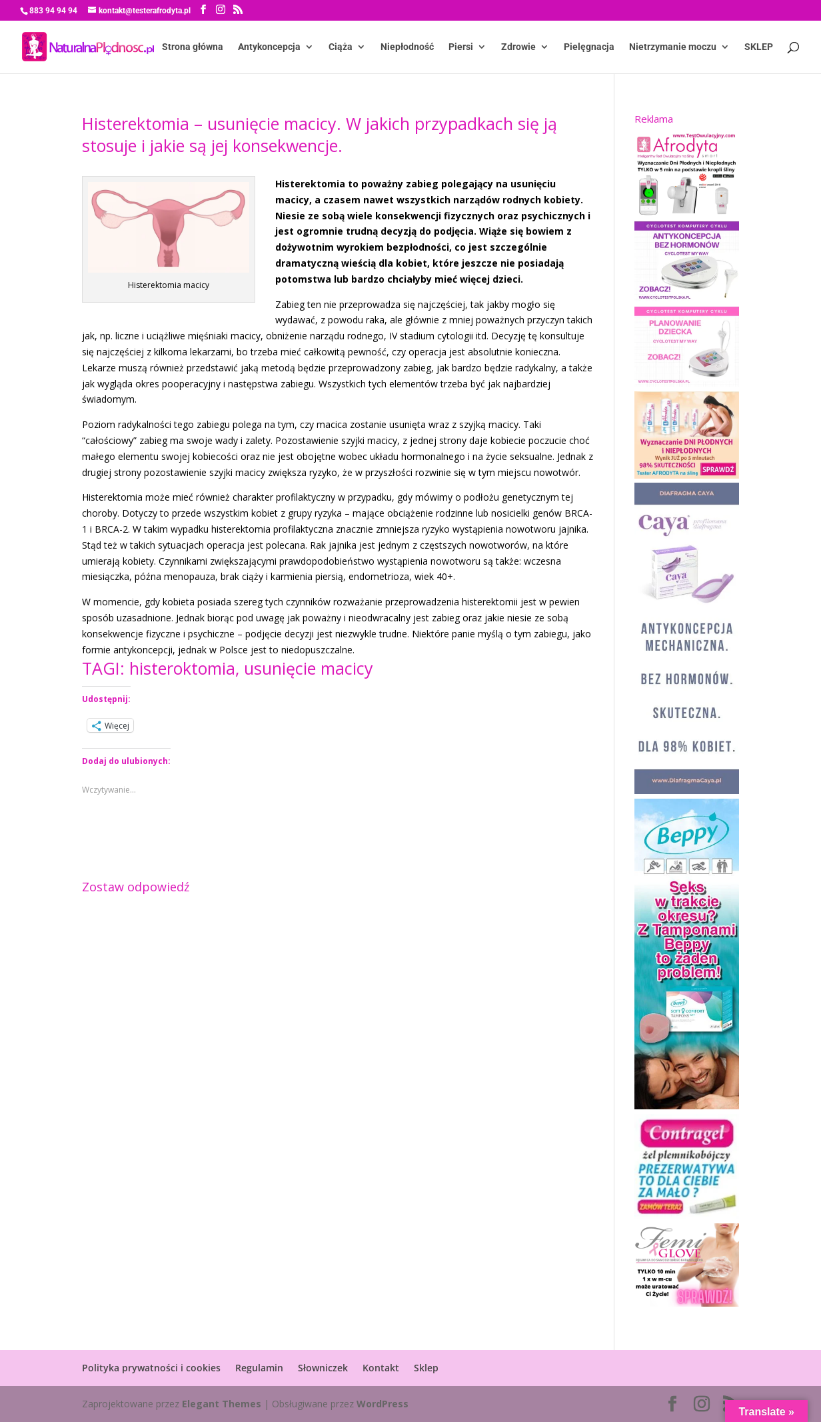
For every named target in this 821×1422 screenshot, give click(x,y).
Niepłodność (407, 47)
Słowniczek (323, 1367)
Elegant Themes (221, 1403)
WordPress (383, 1403)
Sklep (426, 1367)
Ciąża (341, 47)
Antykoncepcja (269, 47)
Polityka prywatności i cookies (151, 1367)
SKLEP (758, 47)
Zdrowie (518, 47)
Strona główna (192, 47)
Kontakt (381, 1367)
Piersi (460, 47)
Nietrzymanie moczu (672, 47)
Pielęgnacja (589, 47)
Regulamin (259, 1367)
